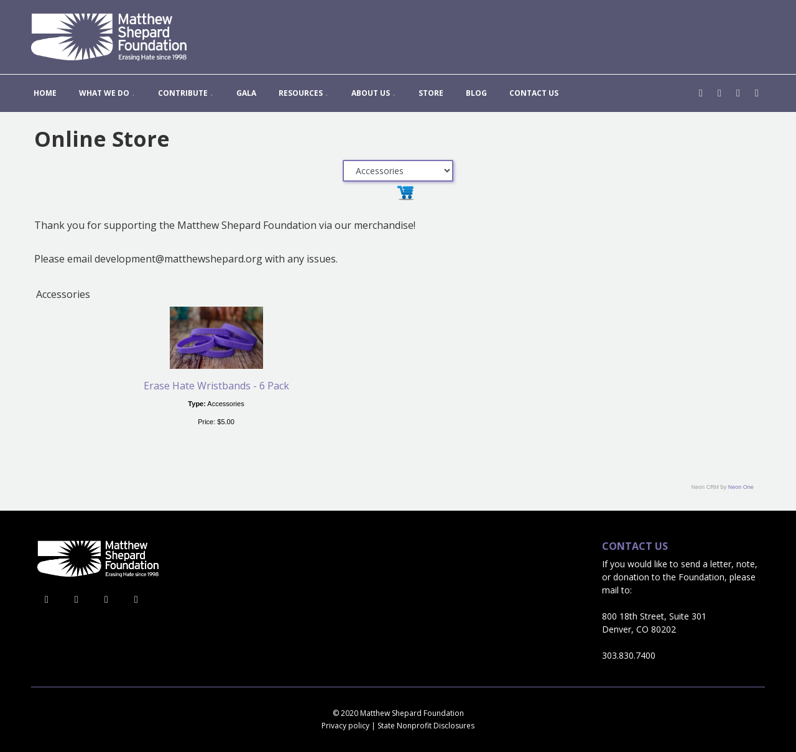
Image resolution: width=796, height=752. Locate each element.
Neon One (741, 487)
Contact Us (635, 546)
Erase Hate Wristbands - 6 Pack (216, 385)
